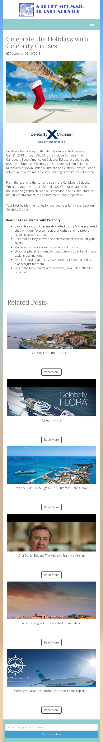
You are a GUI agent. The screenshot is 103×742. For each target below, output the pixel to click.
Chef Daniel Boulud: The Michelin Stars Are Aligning (51, 536)
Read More (51, 372)
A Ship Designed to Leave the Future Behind (51, 603)
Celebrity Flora (51, 400)
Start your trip (51, 734)
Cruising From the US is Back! (51, 333)
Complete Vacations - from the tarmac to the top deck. (51, 671)
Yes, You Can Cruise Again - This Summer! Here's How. (51, 468)
